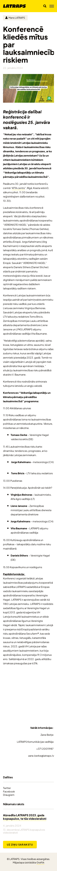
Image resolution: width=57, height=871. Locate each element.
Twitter (7, 788)
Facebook (9, 791)
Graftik (40, 862)
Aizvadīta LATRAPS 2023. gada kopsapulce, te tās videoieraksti (24, 817)
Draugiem (8, 794)
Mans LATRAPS (15, 17)
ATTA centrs (18, 188)
